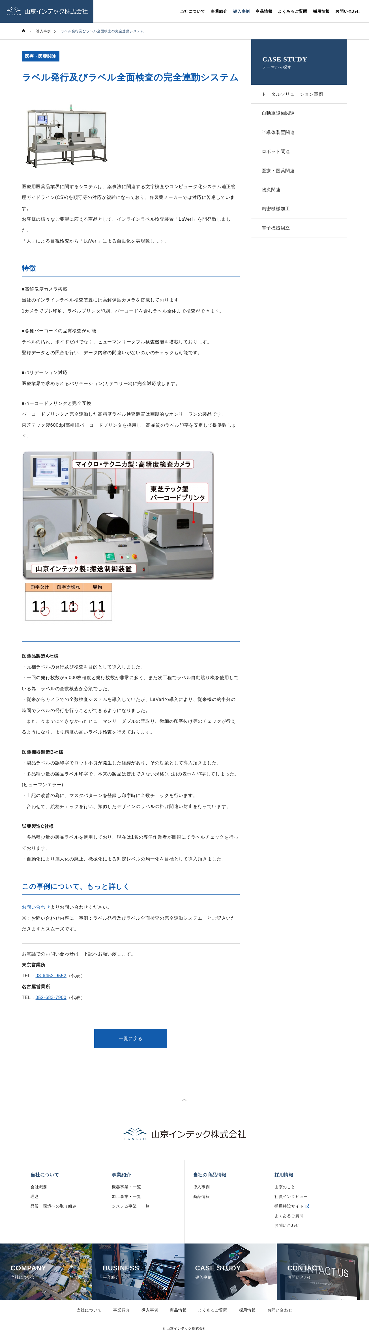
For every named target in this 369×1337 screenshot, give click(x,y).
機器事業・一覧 (126, 1187)
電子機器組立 (276, 233)
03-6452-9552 (51, 975)
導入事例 (241, 11)
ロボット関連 (276, 154)
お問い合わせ (348, 11)
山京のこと (284, 1187)
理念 (35, 1196)
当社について (192, 11)
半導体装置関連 (279, 134)
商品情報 (264, 11)
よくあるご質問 (292, 11)
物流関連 (271, 193)
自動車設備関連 (279, 114)
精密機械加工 (276, 213)
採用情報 (321, 11)
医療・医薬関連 (40, 56)
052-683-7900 (51, 997)
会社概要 (39, 1187)
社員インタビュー (291, 1196)
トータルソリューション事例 (293, 94)
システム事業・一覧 (130, 1206)
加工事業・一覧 (126, 1196)
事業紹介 (219, 11)
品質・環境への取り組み (54, 1206)
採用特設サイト (289, 1206)
